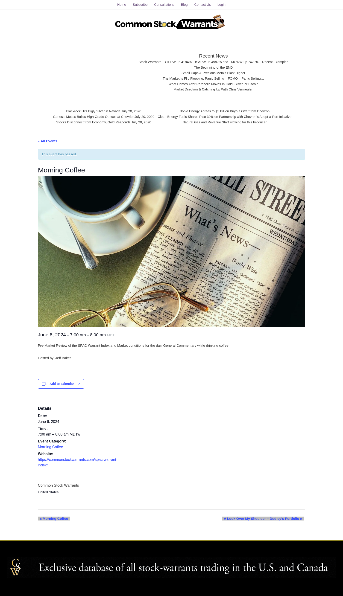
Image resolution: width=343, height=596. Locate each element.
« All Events (47, 139)
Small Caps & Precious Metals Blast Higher (213, 72)
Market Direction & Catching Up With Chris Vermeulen (213, 89)
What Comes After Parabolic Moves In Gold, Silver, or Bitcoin (213, 83)
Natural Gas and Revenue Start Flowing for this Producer (226, 122)
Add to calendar (62, 382)
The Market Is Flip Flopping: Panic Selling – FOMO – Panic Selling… (213, 77)
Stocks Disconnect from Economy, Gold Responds (90, 122)
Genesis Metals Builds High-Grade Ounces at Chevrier (90, 116)
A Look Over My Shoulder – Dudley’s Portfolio (265, 517)
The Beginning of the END (213, 66)
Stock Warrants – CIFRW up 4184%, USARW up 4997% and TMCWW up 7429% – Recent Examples (213, 60)
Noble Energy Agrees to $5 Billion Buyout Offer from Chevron (226, 110)
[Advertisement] (93, 70)
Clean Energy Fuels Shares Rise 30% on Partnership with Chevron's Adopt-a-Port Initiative (226, 116)
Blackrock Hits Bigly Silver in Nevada (90, 110)
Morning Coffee (50, 445)
